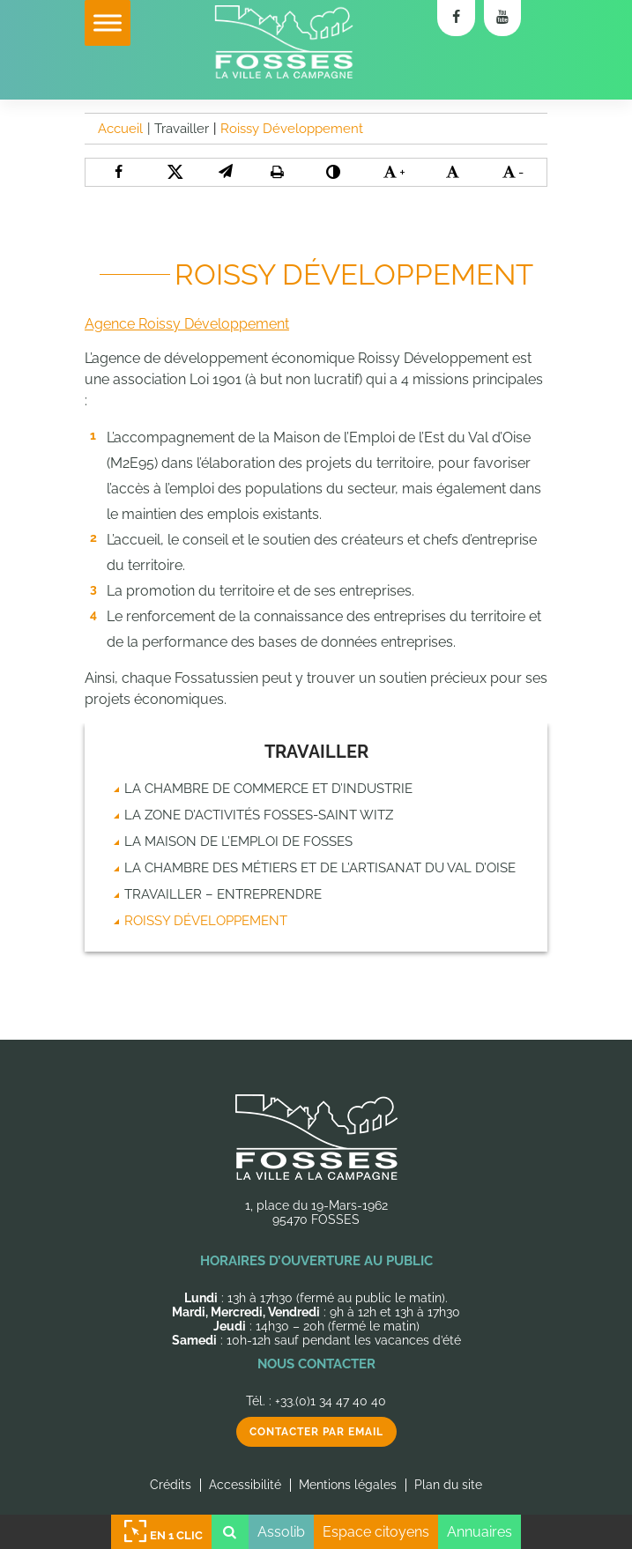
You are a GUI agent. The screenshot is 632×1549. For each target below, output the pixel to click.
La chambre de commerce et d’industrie (268, 789)
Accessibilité (245, 1485)
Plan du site (448, 1485)
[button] (225, 171)
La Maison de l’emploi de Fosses (238, 841)
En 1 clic (161, 1532)
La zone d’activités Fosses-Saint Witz (258, 815)
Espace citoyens (376, 1531)
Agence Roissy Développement (187, 323)
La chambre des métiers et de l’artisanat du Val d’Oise (320, 868)
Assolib (281, 1531)
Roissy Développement (205, 921)
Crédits (170, 1485)
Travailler (316, 751)
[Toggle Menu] (107, 22)
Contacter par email (316, 1432)
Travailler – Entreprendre (223, 894)
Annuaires (479, 1531)
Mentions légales (348, 1485)
